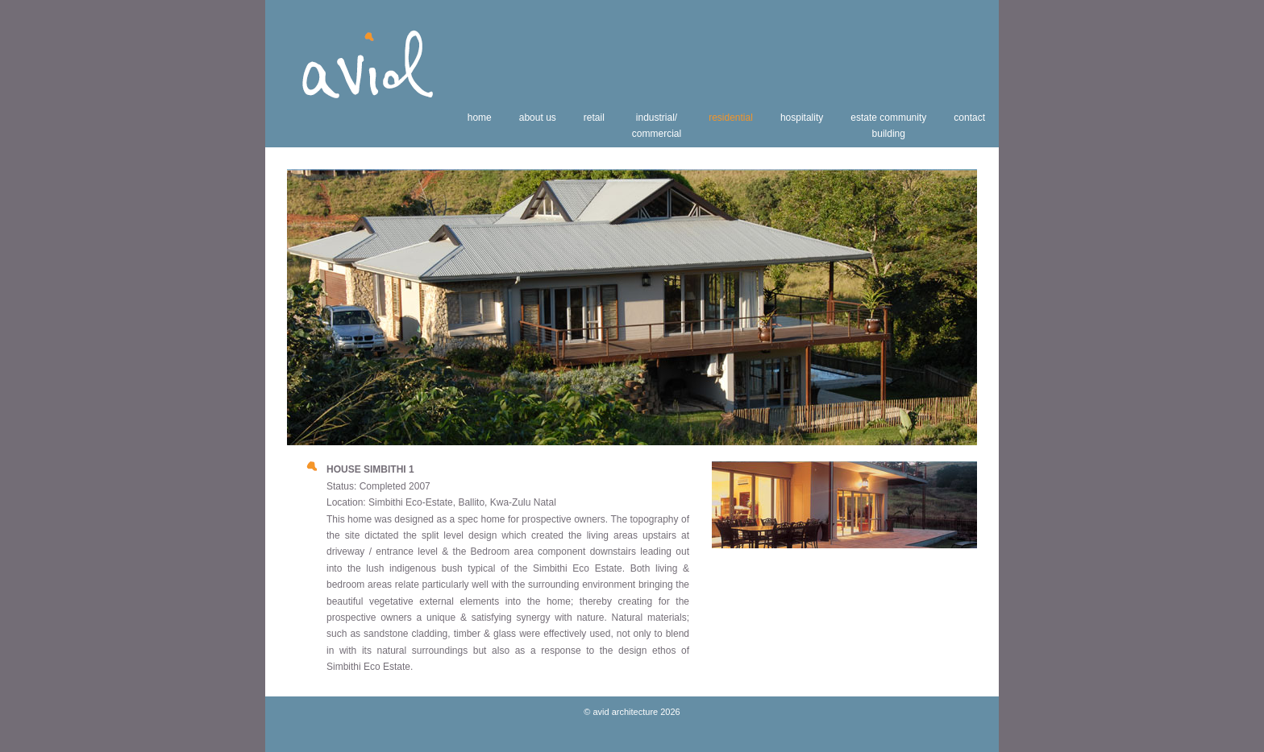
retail (594, 117)
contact (969, 117)
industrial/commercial (656, 125)
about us (537, 117)
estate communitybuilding (888, 125)
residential (731, 117)
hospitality (801, 117)
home (480, 117)
